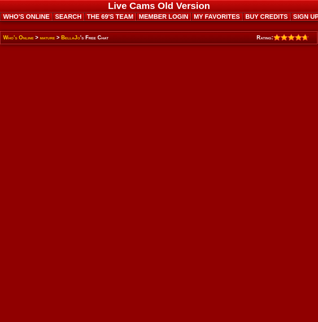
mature (47, 37)
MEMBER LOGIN (163, 16)
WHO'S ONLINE (26, 16)
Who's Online (18, 37)
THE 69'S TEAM (110, 16)
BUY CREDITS (266, 16)
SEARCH (68, 16)
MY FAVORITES (217, 16)
